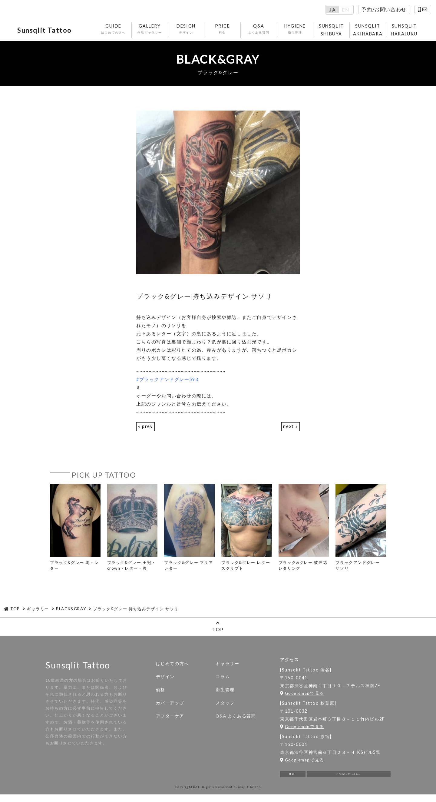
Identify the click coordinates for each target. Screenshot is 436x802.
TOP (218, 630)
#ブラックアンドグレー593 (167, 383)
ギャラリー (227, 667)
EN (345, 9)
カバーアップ (170, 706)
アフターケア (170, 719)
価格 (160, 693)
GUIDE (114, 31)
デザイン (165, 680)
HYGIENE (296, 31)
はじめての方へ (172, 667)
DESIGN (187, 31)
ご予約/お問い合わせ (348, 779)
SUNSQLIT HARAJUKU (405, 31)
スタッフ (225, 706)
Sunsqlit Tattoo (52, 32)
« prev (145, 430)
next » (290, 430)
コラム (223, 680)
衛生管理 (225, 693)
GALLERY (150, 31)
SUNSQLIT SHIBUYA (332, 31)
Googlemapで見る (302, 696)
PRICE (223, 31)
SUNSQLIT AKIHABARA (368, 31)
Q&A (259, 31)
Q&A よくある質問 (236, 719)
